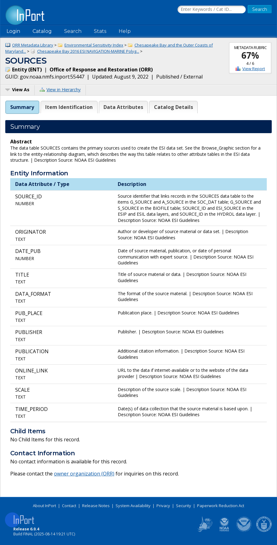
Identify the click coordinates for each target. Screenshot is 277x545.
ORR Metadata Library (32, 45)
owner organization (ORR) (84, 473)
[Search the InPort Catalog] (212, 10)
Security (183, 505)
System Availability (133, 505)
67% (250, 55)
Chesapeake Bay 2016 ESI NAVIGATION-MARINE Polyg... (88, 51)
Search (72, 31)
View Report (253, 68)
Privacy (163, 505)
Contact (69, 505)
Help (125, 31)
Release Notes (96, 505)
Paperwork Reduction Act (220, 505)
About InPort (44, 505)
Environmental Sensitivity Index (93, 45)
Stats (100, 31)
